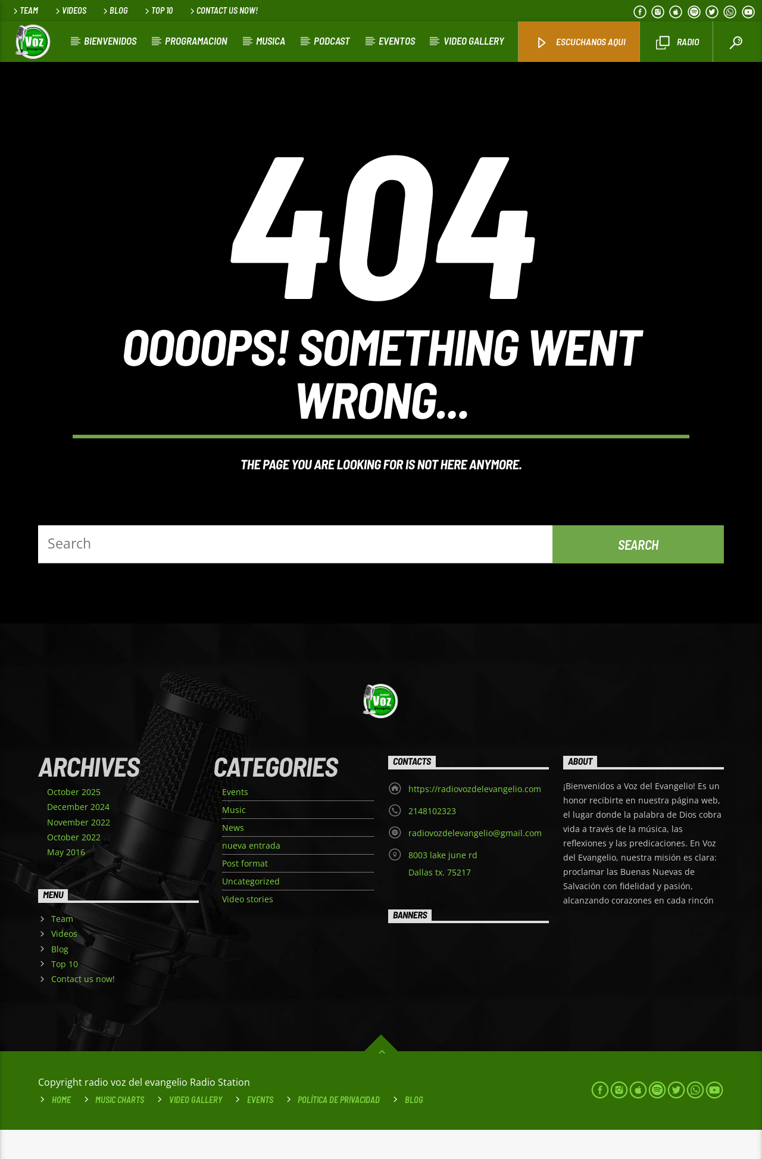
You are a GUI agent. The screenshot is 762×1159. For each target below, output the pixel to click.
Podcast (332, 40)
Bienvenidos (110, 40)
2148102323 (432, 840)
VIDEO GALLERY (474, 40)
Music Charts (119, 1129)
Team (24, 10)
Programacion (196, 40)
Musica (270, 40)
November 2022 (78, 850)
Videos (70, 10)
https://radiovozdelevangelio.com (474, 818)
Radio (677, 42)
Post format (245, 892)
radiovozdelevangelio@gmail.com (475, 862)
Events (235, 821)
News (233, 856)
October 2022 (74, 865)
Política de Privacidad (339, 1129)
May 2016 (66, 881)
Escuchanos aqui (580, 42)
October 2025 (74, 821)
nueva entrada (251, 874)
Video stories (247, 928)
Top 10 (158, 10)
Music (234, 839)
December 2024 (78, 836)
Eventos (397, 40)
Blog (114, 10)
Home (61, 1129)
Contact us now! (223, 10)
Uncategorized (251, 910)
